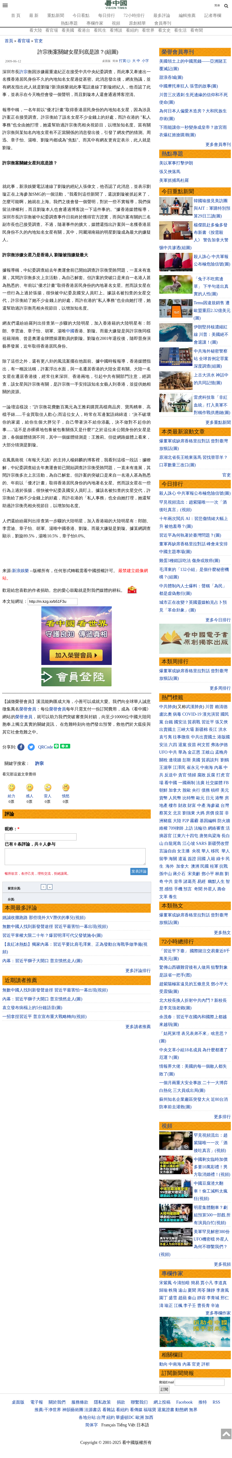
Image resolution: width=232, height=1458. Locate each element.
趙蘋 (182, 1297)
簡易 (195, 1282)
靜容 (201, 1297)
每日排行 (106, 15)
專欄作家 (94, 23)
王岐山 (207, 752)
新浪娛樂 (20, 570)
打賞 (122, 61)
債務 (205, 790)
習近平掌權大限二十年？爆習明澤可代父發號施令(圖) (52, 938)
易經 (202, 881)
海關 (173, 858)
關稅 (163, 760)
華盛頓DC (125, 1417)
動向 (163, 1364)
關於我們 (57, 1402)
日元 (210, 798)
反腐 (211, 775)
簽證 (192, 858)
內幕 (218, 767)
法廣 (200, 782)
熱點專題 (69, 23)
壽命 (221, 889)
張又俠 (221, 722)
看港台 (83, 30)
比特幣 (188, 798)
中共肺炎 (167, 706)
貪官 (182, 775)
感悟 (168, 889)
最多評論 (161, 15)
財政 (182, 805)
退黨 (182, 744)
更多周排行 (220, 688)
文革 (163, 896)
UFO (163, 752)
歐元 (200, 798)
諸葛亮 (189, 881)
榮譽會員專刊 (178, 52)
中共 (173, 752)
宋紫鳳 (165, 1282)
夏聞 (192, 1290)
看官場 (51, 30)
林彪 (219, 873)
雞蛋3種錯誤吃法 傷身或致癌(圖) (189, 560)
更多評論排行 (138, 973)
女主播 (184, 851)
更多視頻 (222, 1264)
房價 (210, 813)
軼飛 (173, 1290)
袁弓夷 (165, 737)
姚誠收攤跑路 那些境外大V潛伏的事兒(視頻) (43, 920)
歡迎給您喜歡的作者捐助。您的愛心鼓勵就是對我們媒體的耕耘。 (63, 590)
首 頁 (16, 15)
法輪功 (200, 828)
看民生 (100, 30)
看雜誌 (108, 1409)
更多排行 (222, 1116)
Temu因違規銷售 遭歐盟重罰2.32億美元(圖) (212, 310)
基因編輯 (208, 820)
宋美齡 (194, 873)
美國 (196, 760)
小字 (145, 61)
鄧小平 (207, 873)
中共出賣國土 (203, 737)
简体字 (91, 1425)
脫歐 (186, 790)
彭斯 (186, 760)
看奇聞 (196, 30)
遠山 (182, 1290)
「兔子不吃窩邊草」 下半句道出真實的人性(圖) (211, 286)
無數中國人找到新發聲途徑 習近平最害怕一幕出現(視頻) (55, 929)
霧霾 (194, 820)
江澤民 (179, 767)
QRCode (45, 747)
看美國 (68, 30)
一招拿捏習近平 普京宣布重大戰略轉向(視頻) (44, 1019)
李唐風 (222, 1290)
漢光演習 (210, 714)
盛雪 (173, 1297)
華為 (182, 752)
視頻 (116, 23)
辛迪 (215, 1305)
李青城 (213, 1297)
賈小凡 (206, 1282)
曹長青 (203, 1305)
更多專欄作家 (218, 1313)
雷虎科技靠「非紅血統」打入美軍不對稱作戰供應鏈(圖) (212, 405)
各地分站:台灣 (92, 1417)
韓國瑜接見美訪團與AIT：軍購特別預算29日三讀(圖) (212, 208)
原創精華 (137, 23)
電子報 (36, 1402)
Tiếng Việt (126, 1425)
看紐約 (132, 30)
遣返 (182, 858)
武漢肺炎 (194, 706)
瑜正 (168, 1305)
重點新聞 (55, 15)
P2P (185, 820)
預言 (188, 889)
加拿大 (175, 790)
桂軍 (214, 866)
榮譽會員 (27, 709)
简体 (217, 5)
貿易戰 (194, 722)
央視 (196, 851)
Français (108, 1425)
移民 (215, 851)
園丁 (163, 1297)
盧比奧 (165, 714)
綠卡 (220, 858)
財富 (192, 805)
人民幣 (175, 798)
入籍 (211, 858)
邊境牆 (175, 760)
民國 (204, 866)
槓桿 (215, 790)
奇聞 (198, 889)
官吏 (38, 40)
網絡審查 (216, 828)
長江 (213, 729)
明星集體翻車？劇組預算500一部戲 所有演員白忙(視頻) (212, 1215)
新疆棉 (201, 729)
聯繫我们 (139, 1402)
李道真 (220, 1282)
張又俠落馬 (169, 171)
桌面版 (18, 1402)
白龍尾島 (172, 843)
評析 (205, 1364)
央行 (196, 790)
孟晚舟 (221, 752)
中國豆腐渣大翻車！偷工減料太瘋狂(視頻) (211, 1191)
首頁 (9, 40)
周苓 (201, 1290)
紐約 (110, 1417)
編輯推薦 (187, 15)
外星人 (210, 889)
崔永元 (193, 767)
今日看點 (81, 15)
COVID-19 (191, 714)
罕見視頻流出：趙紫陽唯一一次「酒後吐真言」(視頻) (211, 1143)
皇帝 (178, 881)
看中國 (170, 782)
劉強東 (188, 813)
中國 (70, 331)
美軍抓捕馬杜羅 (174, 180)
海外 (170, 866)
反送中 (170, 775)
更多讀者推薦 (138, 1029)
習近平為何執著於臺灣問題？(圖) (190, 535)
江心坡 (188, 843)
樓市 (173, 805)
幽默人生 (216, 881)
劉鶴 (224, 760)
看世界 (148, 30)
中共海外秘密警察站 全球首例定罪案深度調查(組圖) (211, 359)
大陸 (177, 820)
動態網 (181, 1409)
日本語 (142, 1425)
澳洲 (195, 866)
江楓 (178, 1305)
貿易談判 (210, 760)
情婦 (192, 775)
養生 (173, 896)
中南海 (206, 767)
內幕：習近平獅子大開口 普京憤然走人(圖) (42, 963)
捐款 (121, 1402)
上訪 (189, 828)
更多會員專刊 (218, 144)
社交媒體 (214, 782)
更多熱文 (222, 932)
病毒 (177, 714)
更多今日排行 (218, 620)
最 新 (34, 15)
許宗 (23, 71)
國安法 (180, 722)
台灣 (224, 805)
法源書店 (92, 1409)
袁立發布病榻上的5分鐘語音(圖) (32, 1010)
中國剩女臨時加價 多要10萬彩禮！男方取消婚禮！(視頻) (212, 1167)
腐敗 (201, 775)
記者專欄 (212, 15)
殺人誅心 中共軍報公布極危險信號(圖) (195, 493)
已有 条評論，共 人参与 (30, 844)
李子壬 (189, 1305)
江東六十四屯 (185, 835)
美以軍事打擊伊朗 (176, 163)
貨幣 (163, 798)
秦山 (192, 1297)
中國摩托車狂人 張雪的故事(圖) (188, 86)
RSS (216, 1402)
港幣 (219, 798)
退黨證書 (165, 1409)
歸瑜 (163, 1290)
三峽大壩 (185, 729)
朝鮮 (163, 790)
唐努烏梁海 (209, 835)
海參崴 (213, 805)
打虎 (220, 775)
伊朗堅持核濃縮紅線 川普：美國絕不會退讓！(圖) (211, 335)
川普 (209, 706)
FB (226, 782)
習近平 (207, 722)
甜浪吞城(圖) (171, 77)
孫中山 (165, 873)
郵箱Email (166, 1382)
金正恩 (194, 752)
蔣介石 (180, 873)
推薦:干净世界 (48, 1409)
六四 (173, 744)
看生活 (180, 30)
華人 (205, 851)
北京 (177, 813)
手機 (178, 889)
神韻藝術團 (72, 1409)
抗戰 (223, 866)
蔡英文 (165, 813)
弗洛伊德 (219, 744)
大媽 (200, 813)
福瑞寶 (149, 1409)
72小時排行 (134, 15)
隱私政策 (102, 1402)
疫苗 (192, 744)
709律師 (176, 828)
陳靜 (211, 1290)
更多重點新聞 (218, 422)
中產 (201, 805)
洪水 (222, 729)
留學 (163, 858)
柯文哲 (203, 744)
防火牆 (223, 820)
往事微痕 (181, 737)
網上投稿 (162, 1402)
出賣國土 (167, 729)
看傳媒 (136, 1409)
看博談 (116, 30)
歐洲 (139, 1417)
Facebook (184, 1402)
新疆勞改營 (218, 843)
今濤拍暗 (181, 1282)
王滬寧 (165, 767)
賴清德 (221, 706)
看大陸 (35, 30)
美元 (224, 790)
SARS (201, 843)
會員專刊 (162, 23)
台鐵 (168, 722)
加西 (149, 1417)
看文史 (164, 30)
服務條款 (79, 1402)
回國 (201, 858)
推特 (202, 1402)
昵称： (12, 829)
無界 (193, 1409)
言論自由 (167, 851)
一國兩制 (186, 782)
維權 (163, 828)
